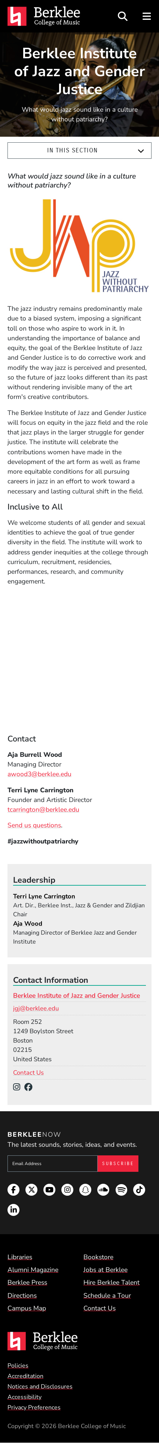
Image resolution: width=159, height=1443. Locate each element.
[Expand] (141, 151)
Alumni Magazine (32, 1269)
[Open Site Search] (122, 16)
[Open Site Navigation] (147, 16)
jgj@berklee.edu (36, 1008)
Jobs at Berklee (105, 1269)
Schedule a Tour (107, 1295)
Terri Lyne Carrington (44, 896)
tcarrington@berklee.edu (43, 809)
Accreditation (25, 1376)
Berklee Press (27, 1282)
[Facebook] (30, 1087)
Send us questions (34, 825)
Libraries (19, 1256)
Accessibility (24, 1397)
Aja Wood (27, 923)
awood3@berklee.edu (39, 774)
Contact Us (28, 1072)
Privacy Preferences (34, 1407)
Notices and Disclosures (40, 1386)
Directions (22, 1295)
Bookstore (98, 1256)
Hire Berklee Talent (111, 1282)
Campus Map (26, 1308)
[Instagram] (18, 1087)
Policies (17, 1366)
